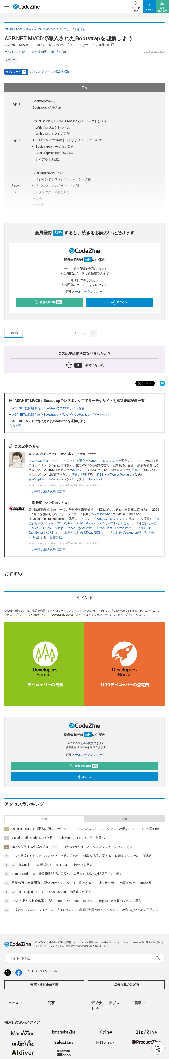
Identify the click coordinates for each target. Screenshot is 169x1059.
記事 (84, 474)
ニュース (14, 1003)
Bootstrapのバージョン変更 (54, 146)
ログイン (119, 302)
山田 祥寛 (55, 51)
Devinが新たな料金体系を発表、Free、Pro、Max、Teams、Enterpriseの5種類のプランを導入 (76, 901)
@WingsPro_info (119, 474)
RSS (100, 474)
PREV (12, 333)
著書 (75, 474)
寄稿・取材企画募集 (44, 984)
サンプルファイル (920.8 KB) (49, 71)
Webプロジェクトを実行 (53, 134)
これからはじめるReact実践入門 (84, 532)
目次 (120, 88)
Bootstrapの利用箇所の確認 (54, 153)
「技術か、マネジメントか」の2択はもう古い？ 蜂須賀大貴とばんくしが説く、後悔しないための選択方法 (85, 910)
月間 (124, 818)
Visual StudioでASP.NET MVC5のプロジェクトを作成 (70, 121)
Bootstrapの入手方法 (47, 107)
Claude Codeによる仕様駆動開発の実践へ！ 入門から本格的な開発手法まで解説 (67, 874)
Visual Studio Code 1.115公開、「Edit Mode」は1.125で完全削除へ (58, 838)
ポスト (144, 383)
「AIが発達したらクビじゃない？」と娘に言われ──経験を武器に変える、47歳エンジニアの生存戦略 (81, 856)
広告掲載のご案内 (126, 984)
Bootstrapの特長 (44, 101)
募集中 (136, 470)
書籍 (140, 1003)
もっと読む (16, 425)
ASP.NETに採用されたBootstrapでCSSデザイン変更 (48, 408)
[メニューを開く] (6, 6)
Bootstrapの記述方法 (47, 173)
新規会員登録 (48, 302)
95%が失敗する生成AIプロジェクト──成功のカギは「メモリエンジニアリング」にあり (72, 847)
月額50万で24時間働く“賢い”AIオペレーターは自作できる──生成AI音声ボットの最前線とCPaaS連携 (81, 883)
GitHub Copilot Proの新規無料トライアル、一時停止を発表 (52, 865)
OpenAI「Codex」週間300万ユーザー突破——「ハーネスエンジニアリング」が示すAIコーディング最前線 (85, 829)
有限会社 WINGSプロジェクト (97, 460)
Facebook (96, 479)
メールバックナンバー (84, 291)
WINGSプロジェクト (46, 460)
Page (15, 104)
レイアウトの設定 (48, 159)
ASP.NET (10, 60)
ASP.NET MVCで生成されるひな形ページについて (67, 140)
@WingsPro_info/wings (45, 479)
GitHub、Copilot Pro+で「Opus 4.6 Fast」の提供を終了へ (51, 892)
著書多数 (56, 537)
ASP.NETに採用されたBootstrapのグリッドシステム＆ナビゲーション (60, 414)
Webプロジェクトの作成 (53, 127)
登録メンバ (80, 470)
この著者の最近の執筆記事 (47, 491)
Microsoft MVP (102, 514)
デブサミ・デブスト (105, 1006)
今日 (44, 818)
